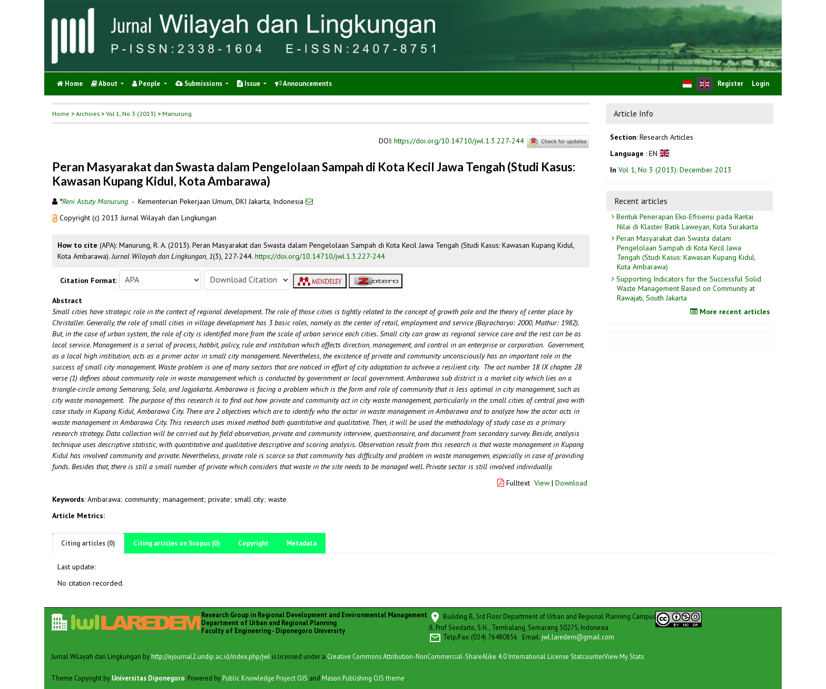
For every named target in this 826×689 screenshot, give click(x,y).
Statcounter (587, 656)
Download (571, 483)
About (105, 83)
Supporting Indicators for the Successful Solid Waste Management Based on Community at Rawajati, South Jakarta (687, 288)
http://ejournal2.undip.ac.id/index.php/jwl (210, 656)
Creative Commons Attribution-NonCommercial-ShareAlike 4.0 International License (448, 656)
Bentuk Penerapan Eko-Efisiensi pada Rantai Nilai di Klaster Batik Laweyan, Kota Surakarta (686, 221)
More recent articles (731, 311)
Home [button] (61, 114)
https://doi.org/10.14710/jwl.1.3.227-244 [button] (320, 256)
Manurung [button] (177, 114)
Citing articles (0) (88, 543)
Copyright (253, 543)
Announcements (303, 83)
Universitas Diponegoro (148, 678)
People (147, 83)
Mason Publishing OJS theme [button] (363, 678)
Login (760, 83)
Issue (249, 83)
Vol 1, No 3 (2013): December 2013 (675, 169)
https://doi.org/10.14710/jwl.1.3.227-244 (459, 140)
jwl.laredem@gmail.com (578, 637)
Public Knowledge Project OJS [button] (265, 678)
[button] (56, 217)
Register (730, 83)
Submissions (199, 83)
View (541, 483)
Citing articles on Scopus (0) (176, 543)
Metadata (302, 543)
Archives (88, 114)
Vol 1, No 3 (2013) (131, 114)
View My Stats (624, 656)
